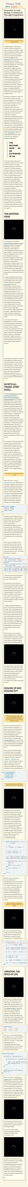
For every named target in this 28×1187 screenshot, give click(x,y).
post (18, 1009)
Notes (21, 6)
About (7, 6)
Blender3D (6, 59)
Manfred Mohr (11, 132)
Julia (14, 375)
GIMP (12, 57)
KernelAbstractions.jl (9, 740)
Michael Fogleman (11, 1009)
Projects (14, 6)
